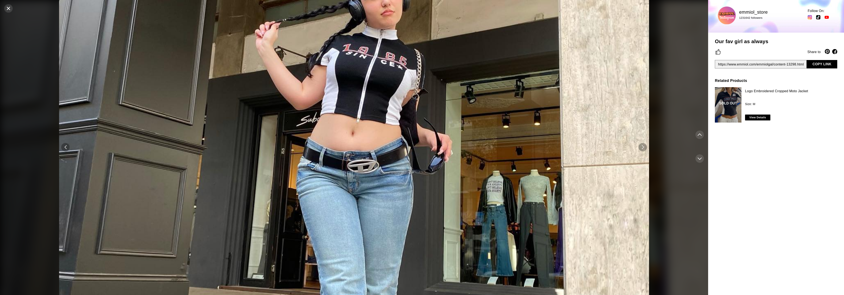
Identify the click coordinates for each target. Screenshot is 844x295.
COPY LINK (822, 64)
